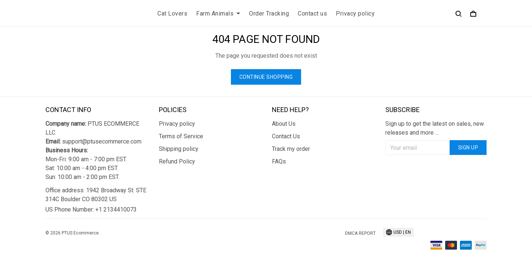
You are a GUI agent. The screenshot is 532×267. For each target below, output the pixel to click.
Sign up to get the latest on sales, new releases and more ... (434, 128)
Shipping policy (178, 148)
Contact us (312, 13)
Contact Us (286, 136)
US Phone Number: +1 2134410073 (91, 209)
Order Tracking (269, 13)
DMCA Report (360, 233)
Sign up (468, 148)
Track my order (291, 148)
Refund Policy (177, 161)
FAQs (279, 161)
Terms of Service (181, 136)
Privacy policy (355, 13)
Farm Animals (218, 13)
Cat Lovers (172, 13)
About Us (284, 123)
